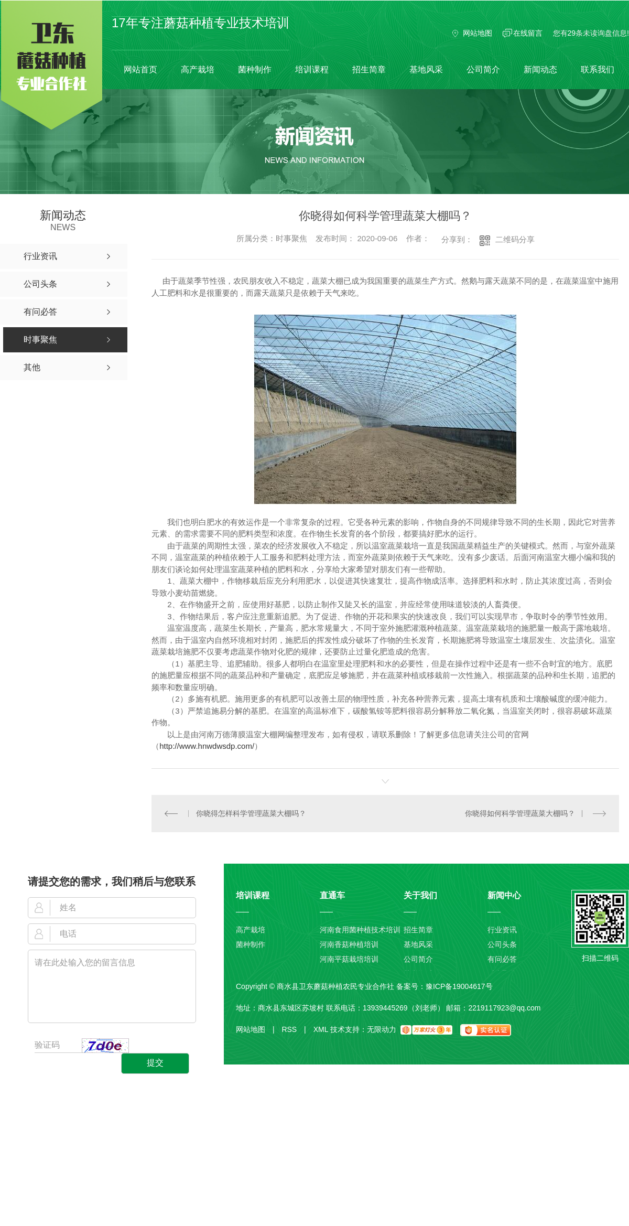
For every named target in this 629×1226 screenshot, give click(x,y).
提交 (155, 1062)
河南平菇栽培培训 (349, 959)
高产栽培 (197, 69)
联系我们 (597, 69)
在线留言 (528, 33)
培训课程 (312, 69)
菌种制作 (255, 69)
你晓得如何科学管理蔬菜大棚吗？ (520, 813)
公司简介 (483, 69)
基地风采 (426, 69)
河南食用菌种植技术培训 (360, 930)
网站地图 (477, 33)
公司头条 (502, 944)
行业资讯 (502, 930)
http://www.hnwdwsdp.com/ (206, 745)
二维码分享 (515, 239)
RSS (293, 1029)
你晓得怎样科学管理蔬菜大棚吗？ (251, 813)
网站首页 (140, 69)
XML (320, 1029)
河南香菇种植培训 (349, 944)
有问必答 (502, 959)
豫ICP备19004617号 (459, 986)
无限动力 (381, 1029)
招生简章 (369, 69)
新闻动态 (540, 69)
